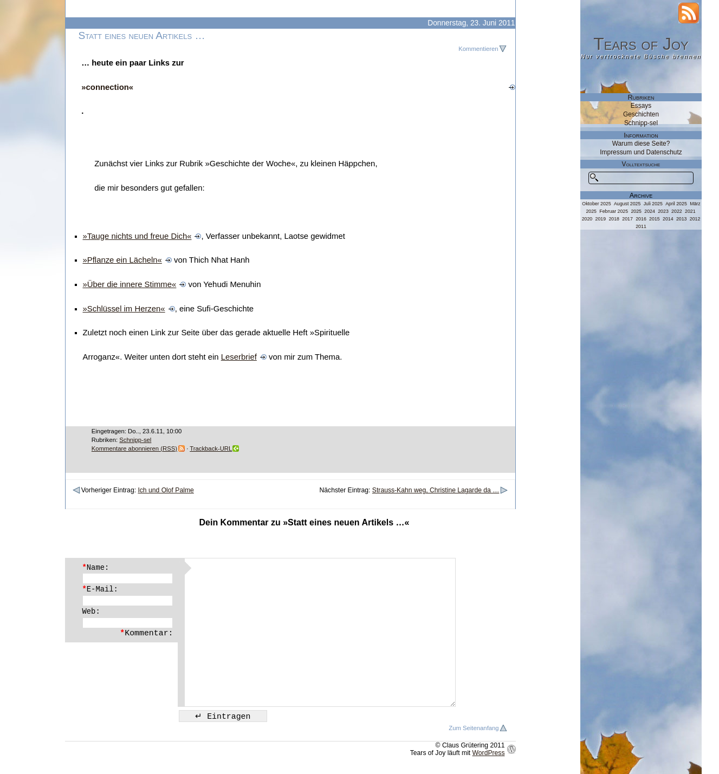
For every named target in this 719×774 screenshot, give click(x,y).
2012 (695, 219)
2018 (613, 219)
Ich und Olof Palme (165, 490)
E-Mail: (100, 589)
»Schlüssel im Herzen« (124, 308)
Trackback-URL (211, 448)
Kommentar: (146, 633)
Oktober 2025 (596, 203)
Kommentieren (478, 48)
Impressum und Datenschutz (641, 152)
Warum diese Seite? (641, 143)
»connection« (107, 87)
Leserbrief (239, 357)
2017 (627, 219)
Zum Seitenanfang (473, 728)
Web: (91, 611)
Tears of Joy (641, 44)
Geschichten (641, 114)
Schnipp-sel (135, 440)
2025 (636, 211)
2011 (641, 226)
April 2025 (676, 203)
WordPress (488, 753)
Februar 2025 (613, 211)
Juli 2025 (653, 203)
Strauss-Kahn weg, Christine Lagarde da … (435, 490)
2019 (600, 219)
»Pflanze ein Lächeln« (122, 260)
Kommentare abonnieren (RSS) (134, 448)
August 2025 (627, 203)
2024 (649, 211)
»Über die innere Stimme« (130, 284)
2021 (690, 211)
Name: (95, 567)
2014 (668, 219)
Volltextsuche (641, 164)
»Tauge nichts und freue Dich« (137, 236)
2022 (676, 211)
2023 (663, 211)
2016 (641, 219)
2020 (587, 219)
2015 (654, 219)
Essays (641, 105)
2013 (681, 219)
